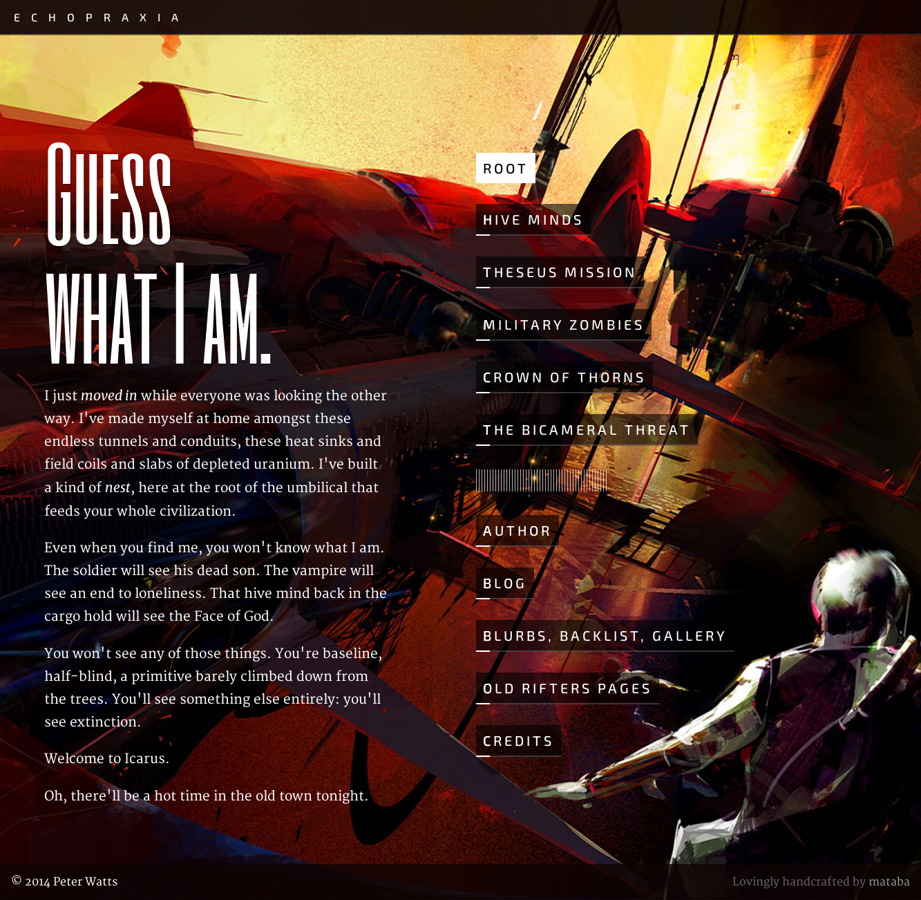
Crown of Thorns (564, 376)
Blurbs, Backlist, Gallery (605, 635)
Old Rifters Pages (567, 687)
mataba (889, 882)
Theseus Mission (560, 271)
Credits (518, 740)
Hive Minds (533, 219)
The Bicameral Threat (587, 429)
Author (517, 530)
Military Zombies (564, 324)
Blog (505, 582)
